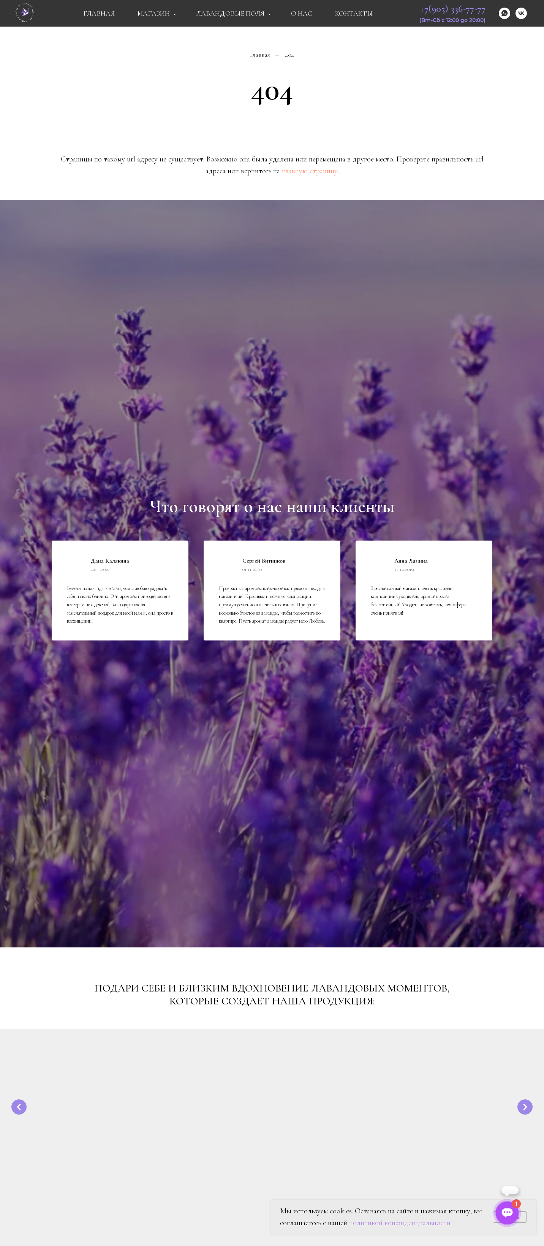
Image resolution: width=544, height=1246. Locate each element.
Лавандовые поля (231, 13)
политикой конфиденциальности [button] (400, 1222)
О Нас (301, 13)
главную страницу (310, 171)
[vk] (521, 13)
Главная (99, 13)
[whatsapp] (504, 13)
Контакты (354, 13)
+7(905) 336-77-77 (452, 8)
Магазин (154, 13)
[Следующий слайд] (525, 1107)
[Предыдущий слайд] (19, 1107)
